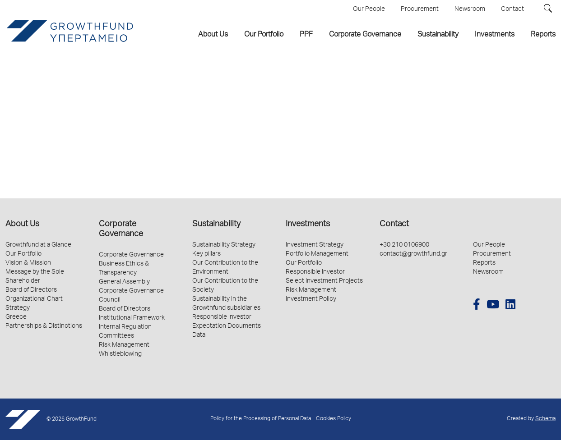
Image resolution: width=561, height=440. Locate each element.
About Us (22, 224)
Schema (545, 419)
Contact (394, 224)
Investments (308, 224)
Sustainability (216, 224)
